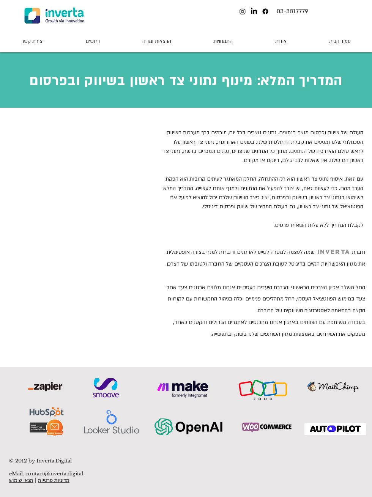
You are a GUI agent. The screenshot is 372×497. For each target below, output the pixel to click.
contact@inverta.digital (54, 473)
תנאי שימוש (21, 480)
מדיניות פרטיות (53, 480)
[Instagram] (242, 11)
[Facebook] (265, 11)
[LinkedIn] (254, 11)
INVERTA (333, 251)
